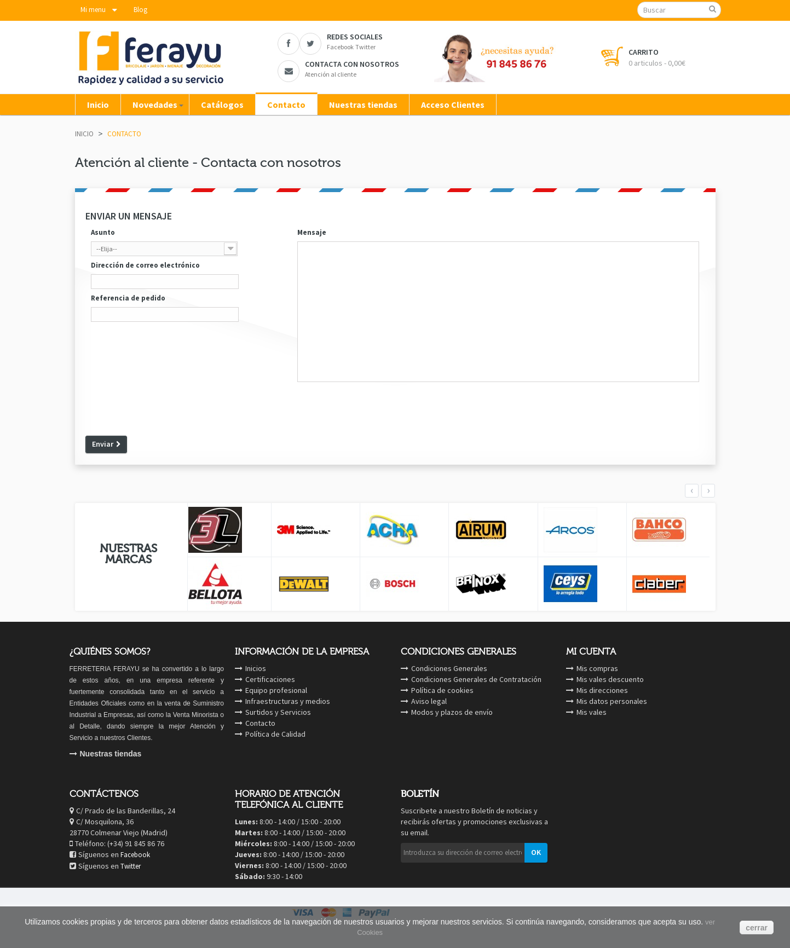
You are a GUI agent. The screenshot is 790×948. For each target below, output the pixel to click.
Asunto (103, 232)
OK (536, 852)
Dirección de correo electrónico (145, 265)
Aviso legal (429, 701)
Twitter (130, 866)
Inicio (84, 133)
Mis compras (597, 668)
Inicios (255, 668)
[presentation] (168, 407)
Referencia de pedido (128, 298)
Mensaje (311, 232)
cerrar (757, 927)
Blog (140, 9)
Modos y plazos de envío (452, 712)
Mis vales (591, 712)
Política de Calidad (275, 734)
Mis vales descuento (610, 679)
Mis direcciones (602, 690)
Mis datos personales (611, 701)
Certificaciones (270, 679)
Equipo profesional (276, 690)
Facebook (135, 854)
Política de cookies (442, 690)
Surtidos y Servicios (278, 712)
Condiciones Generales (449, 668)
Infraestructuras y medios (287, 701)
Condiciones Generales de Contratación (476, 679)
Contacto (260, 723)
